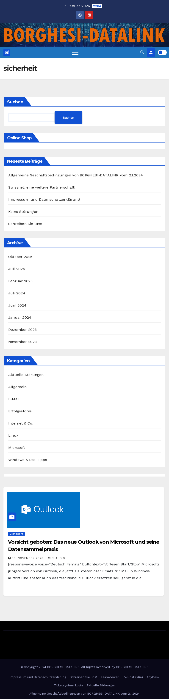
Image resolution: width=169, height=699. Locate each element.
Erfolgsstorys (20, 411)
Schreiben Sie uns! (25, 224)
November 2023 (22, 342)
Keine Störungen (23, 211)
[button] (142, 52)
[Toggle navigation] (75, 52)
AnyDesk (153, 677)
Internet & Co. (20, 423)
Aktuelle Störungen (26, 375)
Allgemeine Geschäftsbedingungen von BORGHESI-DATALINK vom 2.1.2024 (75, 175)
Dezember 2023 (22, 329)
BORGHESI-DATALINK (132, 667)
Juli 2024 (16, 293)
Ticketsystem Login (68, 685)
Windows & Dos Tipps (27, 460)
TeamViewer (110, 677)
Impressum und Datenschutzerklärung (44, 199)
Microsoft (16, 447)
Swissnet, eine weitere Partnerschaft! (41, 187)
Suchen (15, 101)
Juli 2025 (16, 269)
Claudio (56, 558)
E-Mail (13, 399)
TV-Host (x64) (132, 677)
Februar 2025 (20, 281)
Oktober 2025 (20, 257)
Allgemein (17, 387)
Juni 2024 (17, 305)
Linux (13, 435)
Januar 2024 (19, 317)
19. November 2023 (28, 558)
